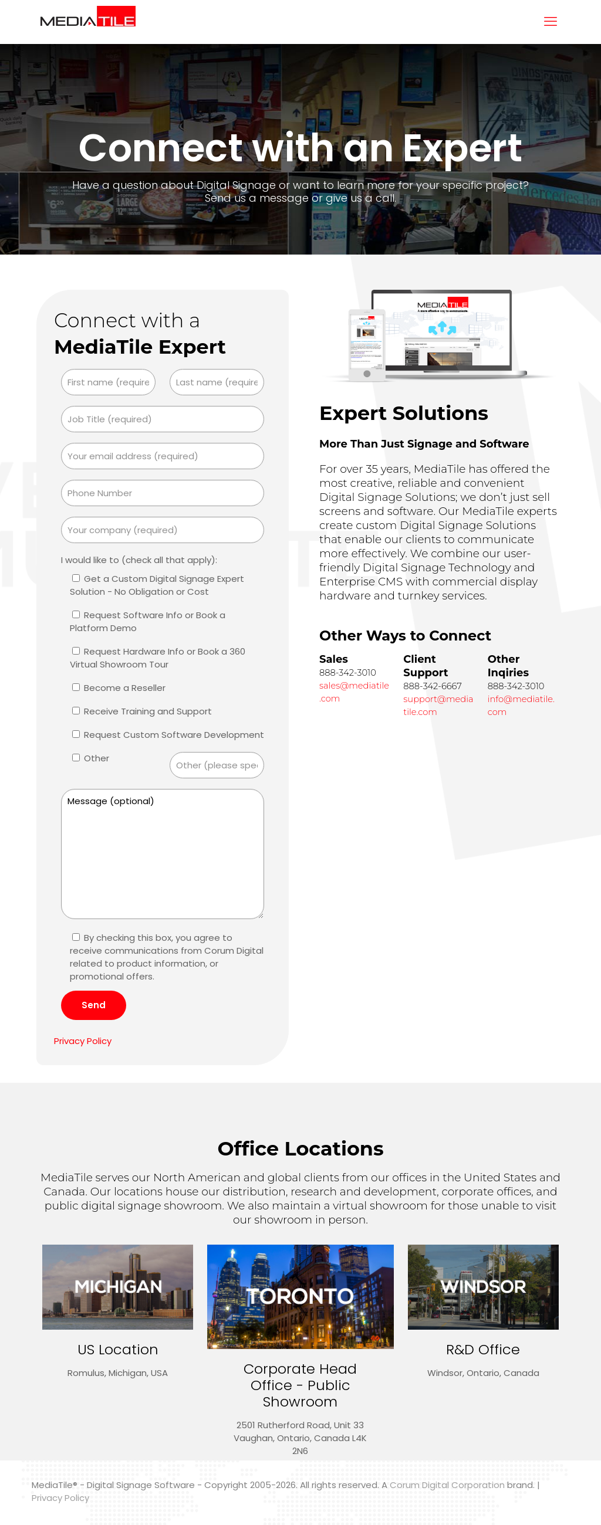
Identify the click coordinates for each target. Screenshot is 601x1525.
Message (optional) (162, 854)
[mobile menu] (551, 22)
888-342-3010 (347, 672)
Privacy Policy (83, 1041)
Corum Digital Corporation (447, 1485)
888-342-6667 (432, 686)
